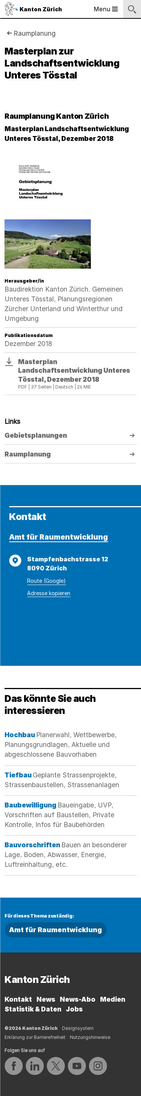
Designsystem (78, 1028)
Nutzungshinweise (90, 1037)
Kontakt (18, 999)
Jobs (74, 1009)
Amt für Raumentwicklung (58, 536)
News (45, 999)
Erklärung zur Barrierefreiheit (35, 1037)
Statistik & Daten (33, 1009)
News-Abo (78, 999)
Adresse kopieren (48, 593)
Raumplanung (35, 33)
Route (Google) (46, 580)
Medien (112, 999)
